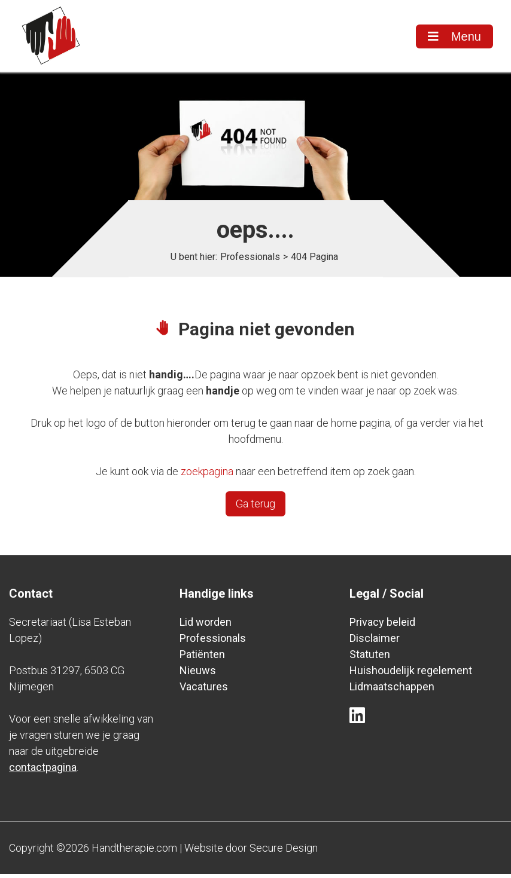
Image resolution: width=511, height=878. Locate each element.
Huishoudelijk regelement (410, 674)
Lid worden (206, 626)
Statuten (369, 658)
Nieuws (198, 674)
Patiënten (202, 658)
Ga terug (255, 507)
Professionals (250, 261)
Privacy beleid (382, 626)
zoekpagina (207, 475)
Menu (454, 36)
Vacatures (204, 690)
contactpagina (43, 771)
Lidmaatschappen (391, 690)
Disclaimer (374, 642)
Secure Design (284, 852)
